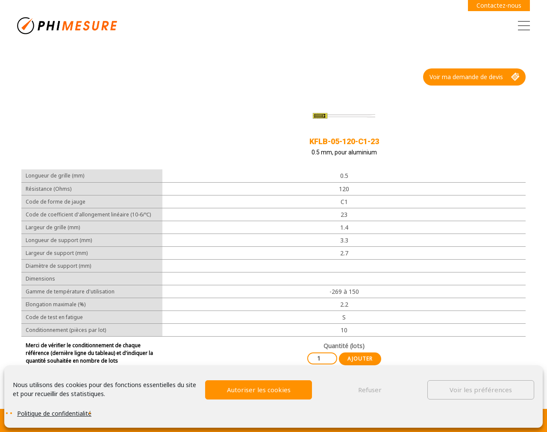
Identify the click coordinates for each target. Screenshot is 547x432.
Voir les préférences (481, 389)
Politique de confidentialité (54, 413)
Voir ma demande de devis (474, 77)
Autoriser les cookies (259, 389)
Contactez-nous (498, 5)
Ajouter (360, 358)
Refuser (370, 389)
